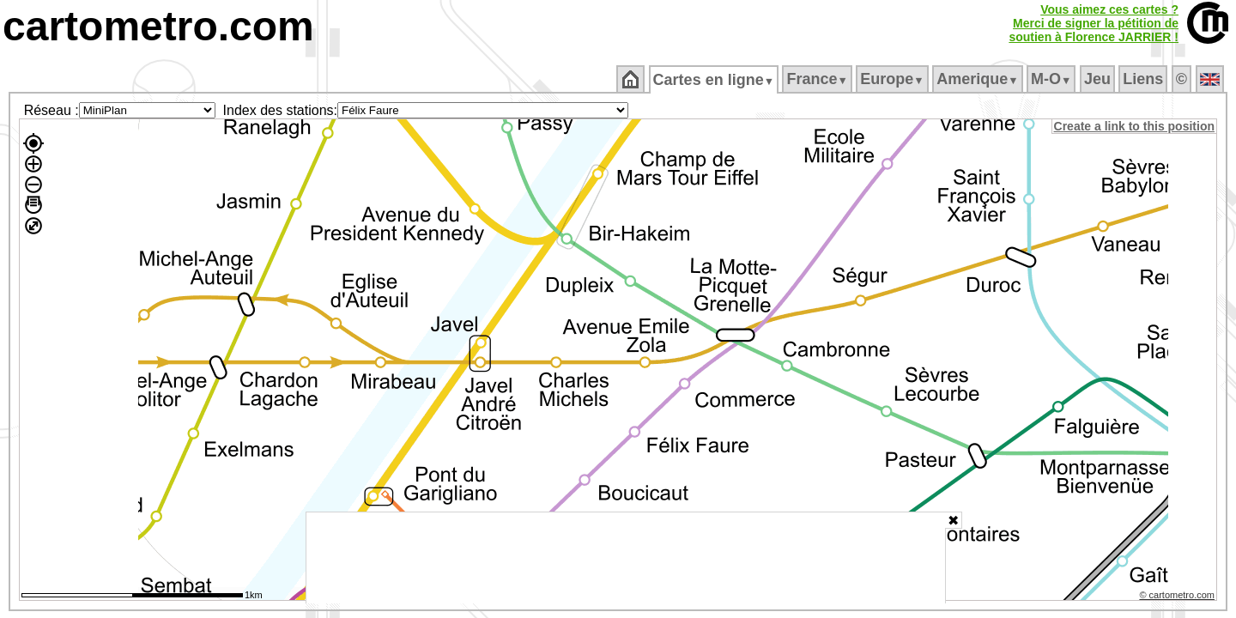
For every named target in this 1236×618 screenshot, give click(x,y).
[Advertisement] (625, 558)
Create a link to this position (1135, 126)
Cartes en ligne (714, 79)
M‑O (1053, 79)
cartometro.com (158, 26)
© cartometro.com (1178, 597)
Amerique (979, 79)
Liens (1144, 79)
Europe (893, 79)
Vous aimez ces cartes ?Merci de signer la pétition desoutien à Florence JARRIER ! (1093, 23)
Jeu (1098, 79)
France (818, 79)
